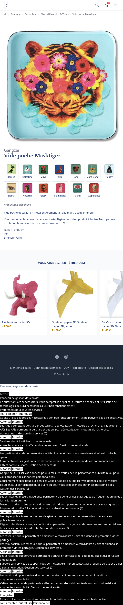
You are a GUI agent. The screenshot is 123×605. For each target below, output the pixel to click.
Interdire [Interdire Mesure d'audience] (17, 512)
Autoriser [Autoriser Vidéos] (5, 591)
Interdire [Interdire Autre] (17, 449)
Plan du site (79, 368)
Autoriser (5, 421)
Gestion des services (32, 433)
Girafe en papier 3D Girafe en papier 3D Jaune (70, 324)
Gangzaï (11, 150)
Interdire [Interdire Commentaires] (17, 469)
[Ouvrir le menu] (115, 5)
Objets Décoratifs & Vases (55, 14)
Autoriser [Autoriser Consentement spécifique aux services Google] (5, 492)
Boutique (15, 14)
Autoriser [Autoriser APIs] (5, 437)
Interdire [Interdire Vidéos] (17, 591)
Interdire (17, 421)
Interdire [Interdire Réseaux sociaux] (17, 552)
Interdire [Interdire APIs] (17, 437)
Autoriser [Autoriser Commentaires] (5, 469)
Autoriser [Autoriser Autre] (5, 449)
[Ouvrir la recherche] (97, 5)
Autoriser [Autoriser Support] (5, 571)
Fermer (4, 394)
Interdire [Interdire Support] (17, 571)
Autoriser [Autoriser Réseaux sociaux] (5, 552)
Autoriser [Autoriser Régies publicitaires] (5, 532)
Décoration (30, 14)
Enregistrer (7, 595)
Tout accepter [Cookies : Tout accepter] (8, 414)
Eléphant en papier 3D (16, 322)
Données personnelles (47, 368)
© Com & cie (61, 374)
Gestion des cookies (100, 368)
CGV (66, 368)
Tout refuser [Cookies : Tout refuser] (24, 414)
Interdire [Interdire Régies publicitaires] (17, 532)
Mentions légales (20, 368)
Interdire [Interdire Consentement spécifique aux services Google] (17, 492)
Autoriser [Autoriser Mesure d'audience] (5, 512)
